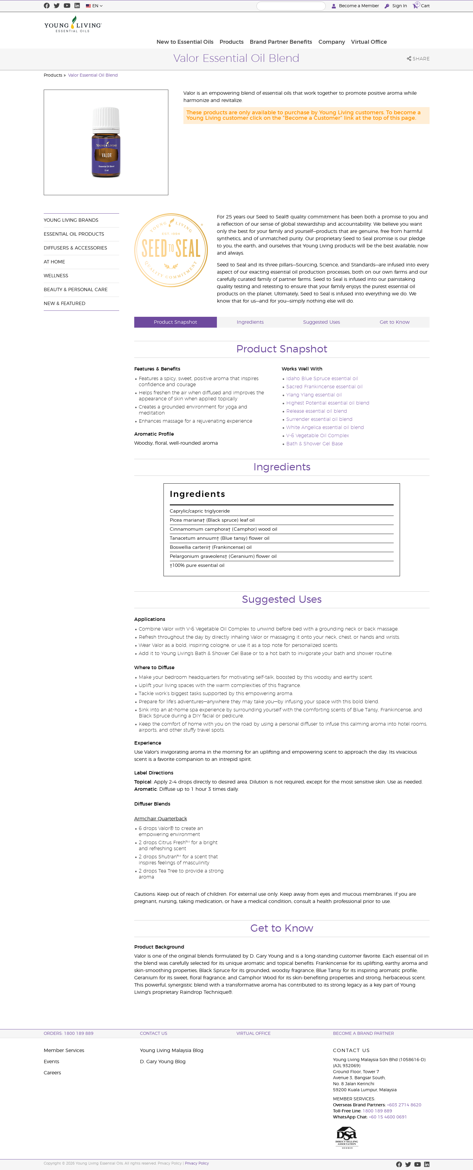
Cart (421, 5)
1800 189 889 (376, 1111)
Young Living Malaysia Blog (171, 1050)
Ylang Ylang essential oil (314, 395)
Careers (52, 1072)
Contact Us (153, 1034)
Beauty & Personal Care (76, 290)
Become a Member (356, 6)
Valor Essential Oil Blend (93, 75)
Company (370, 24)
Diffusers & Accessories (75, 248)
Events (51, 1061)
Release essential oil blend (316, 411)
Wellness (56, 276)
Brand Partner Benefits (319, 24)
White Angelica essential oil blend (325, 427)
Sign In (396, 6)
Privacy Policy (197, 1163)
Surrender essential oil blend (319, 419)
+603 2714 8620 (404, 1105)
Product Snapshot (175, 322)
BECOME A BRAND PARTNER (363, 1034)
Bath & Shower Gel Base (314, 443)
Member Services (64, 1050)
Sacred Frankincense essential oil (324, 386)
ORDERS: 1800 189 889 (69, 1034)
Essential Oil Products (74, 234)
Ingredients (250, 322)
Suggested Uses (321, 322)
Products (269, 24)
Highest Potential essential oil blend (328, 403)
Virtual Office (408, 24)
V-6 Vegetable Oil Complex (317, 435)
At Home (54, 262)
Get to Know (395, 322)
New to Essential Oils (222, 24)
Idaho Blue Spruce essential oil (322, 378)
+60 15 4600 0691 (388, 1117)
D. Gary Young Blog (163, 1061)
